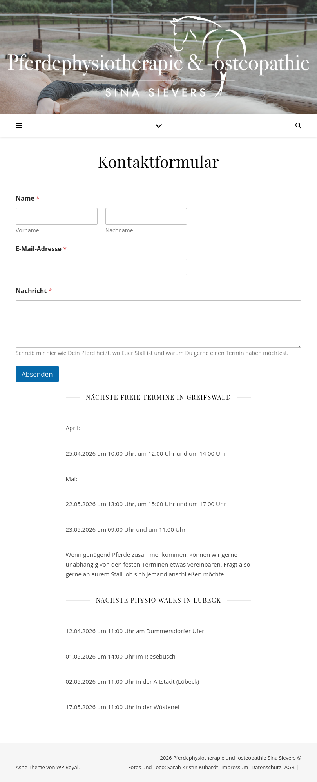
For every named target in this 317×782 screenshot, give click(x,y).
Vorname (27, 230)
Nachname (119, 230)
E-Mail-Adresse (41, 249)
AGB (289, 767)
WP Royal (67, 767)
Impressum (234, 767)
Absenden (37, 373)
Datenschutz (266, 767)
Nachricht (34, 291)
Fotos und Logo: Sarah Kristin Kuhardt (173, 767)
